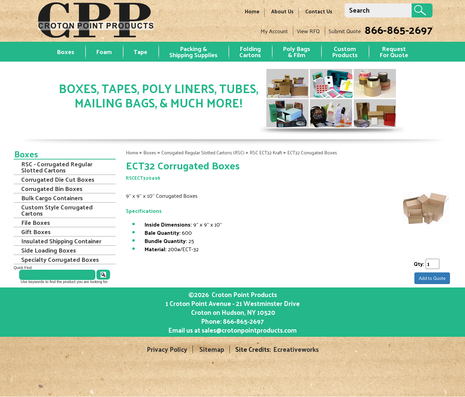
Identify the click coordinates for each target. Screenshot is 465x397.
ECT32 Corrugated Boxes (312, 152)
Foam (104, 51)
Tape (140, 51)
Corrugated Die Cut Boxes (57, 179)
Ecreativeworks (296, 349)
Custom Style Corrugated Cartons (57, 210)
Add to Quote (432, 278)
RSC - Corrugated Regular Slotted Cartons (56, 167)
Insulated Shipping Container (61, 241)
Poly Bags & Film (296, 51)
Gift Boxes (36, 231)
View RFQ (308, 31)
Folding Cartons (250, 51)
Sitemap (211, 349)
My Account (274, 31)
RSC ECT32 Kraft (266, 152)
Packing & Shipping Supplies (193, 51)
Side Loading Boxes (48, 250)
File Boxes (35, 222)
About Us (282, 11)
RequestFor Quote (394, 51)
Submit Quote (345, 31)
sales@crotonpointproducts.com (249, 330)
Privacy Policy (167, 349)
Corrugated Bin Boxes (51, 188)
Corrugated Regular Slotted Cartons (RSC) (202, 152)
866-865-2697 (398, 29)
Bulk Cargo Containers (52, 198)
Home (252, 11)
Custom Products (345, 51)
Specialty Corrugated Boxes (60, 259)
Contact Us (318, 11)
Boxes (65, 51)
